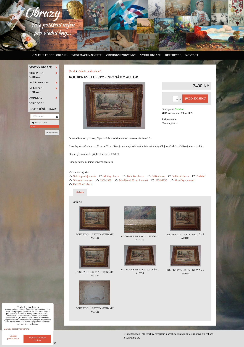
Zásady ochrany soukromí (16, 328)
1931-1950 (161, 180)
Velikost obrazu (180, 176)
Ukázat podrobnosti (13, 337)
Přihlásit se (52, 133)
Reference (173, 55)
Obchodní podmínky (121, 55)
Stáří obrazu (158, 176)
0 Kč (33, 126)
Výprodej (36, 103)
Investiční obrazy (43, 109)
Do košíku (195, 98)
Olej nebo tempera (82, 180)
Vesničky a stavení (184, 180)
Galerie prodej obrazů (49, 55)
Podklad (201, 176)
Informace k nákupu (86, 55)
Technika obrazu (135, 176)
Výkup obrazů (150, 55)
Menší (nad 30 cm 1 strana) (134, 180)
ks (177, 99)
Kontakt (192, 55)
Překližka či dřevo (82, 184)
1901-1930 (105, 180)
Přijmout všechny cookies (37, 339)
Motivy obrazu (111, 176)
